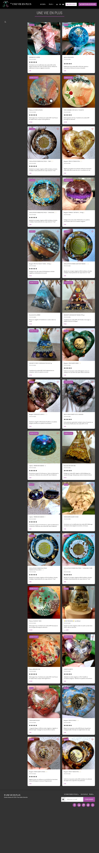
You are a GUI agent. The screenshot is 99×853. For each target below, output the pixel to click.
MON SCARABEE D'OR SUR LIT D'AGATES (78, 116)
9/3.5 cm (66, 135)
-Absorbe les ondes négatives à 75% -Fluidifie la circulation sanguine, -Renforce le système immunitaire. (77, 712)
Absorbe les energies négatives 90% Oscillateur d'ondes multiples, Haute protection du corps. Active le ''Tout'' (43, 610)
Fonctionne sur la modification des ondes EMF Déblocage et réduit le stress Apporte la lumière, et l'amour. (78, 554)
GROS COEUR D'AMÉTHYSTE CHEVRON (77, 438)
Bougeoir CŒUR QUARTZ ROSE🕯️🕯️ (42, 810)
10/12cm (66, 621)
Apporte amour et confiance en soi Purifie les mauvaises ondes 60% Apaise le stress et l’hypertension (41, 820)
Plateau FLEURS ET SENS (37, 654)
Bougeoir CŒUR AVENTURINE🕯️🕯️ (76, 386)
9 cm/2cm (32, 135)
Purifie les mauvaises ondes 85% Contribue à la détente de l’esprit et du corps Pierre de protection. (78, 819)
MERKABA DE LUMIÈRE (37, 62)
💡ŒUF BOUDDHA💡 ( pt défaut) (75, 654)
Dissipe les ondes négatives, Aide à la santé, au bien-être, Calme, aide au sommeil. (77, 659)
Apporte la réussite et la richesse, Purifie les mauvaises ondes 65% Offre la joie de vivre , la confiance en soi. (78, 178)
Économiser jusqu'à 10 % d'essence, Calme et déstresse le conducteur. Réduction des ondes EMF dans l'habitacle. (43, 500)
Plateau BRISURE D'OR (37, 703)
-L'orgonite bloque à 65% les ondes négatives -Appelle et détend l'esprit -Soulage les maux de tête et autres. (43, 766)
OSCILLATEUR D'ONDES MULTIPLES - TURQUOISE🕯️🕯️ (42, 225)
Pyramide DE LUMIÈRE (36, 335)
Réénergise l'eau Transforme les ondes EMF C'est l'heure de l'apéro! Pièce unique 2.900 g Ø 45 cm (42, 125)
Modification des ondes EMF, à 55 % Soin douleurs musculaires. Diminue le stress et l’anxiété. (77, 72)
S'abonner (89, 840)
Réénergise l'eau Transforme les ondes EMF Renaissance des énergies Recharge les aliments (42, 659)
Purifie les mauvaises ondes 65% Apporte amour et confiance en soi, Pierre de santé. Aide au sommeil (78, 395)
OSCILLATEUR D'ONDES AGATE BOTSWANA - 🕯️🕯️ (75, 281)
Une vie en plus (33, 64)
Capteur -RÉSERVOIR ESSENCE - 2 (41, 490)
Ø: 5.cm (32, 724)
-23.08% (72, 621)
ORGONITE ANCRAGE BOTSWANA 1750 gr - (78, 336)
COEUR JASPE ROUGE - (37, 756)
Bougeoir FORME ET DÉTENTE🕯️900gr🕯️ (78, 224)
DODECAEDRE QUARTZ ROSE (74, 544)
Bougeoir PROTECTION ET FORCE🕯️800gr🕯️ (43, 281)
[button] (60, 4)
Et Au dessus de (12, 388)
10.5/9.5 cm (33, 247)
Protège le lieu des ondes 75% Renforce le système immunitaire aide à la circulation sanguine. (78, 234)
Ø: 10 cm (32, 29)
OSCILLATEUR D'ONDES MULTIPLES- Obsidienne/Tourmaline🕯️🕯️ (42, 599)
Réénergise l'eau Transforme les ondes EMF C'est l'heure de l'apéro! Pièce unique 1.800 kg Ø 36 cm (43, 713)
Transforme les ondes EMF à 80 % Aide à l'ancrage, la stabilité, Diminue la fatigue (78, 342)
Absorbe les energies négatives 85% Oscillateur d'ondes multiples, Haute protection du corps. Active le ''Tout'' (43, 180)
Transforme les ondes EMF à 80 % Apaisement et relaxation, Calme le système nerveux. (42, 394)
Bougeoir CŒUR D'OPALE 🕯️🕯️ (74, 756)
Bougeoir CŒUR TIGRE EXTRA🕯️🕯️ (76, 810)
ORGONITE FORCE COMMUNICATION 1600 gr (42, 387)
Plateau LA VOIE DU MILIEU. (38, 116)
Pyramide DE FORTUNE (72, 490)
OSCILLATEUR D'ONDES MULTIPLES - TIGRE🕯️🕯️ (42, 169)
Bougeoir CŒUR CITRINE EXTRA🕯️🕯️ (77, 168)
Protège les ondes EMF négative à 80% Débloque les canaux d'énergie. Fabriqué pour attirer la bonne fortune (78, 500)
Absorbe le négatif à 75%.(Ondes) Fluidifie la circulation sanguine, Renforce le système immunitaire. (41, 446)
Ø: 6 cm (66, 29)
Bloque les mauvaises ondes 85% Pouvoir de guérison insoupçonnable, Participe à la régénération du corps (78, 767)
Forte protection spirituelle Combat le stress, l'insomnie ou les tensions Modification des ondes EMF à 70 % (78, 447)
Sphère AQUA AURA (71, 62)
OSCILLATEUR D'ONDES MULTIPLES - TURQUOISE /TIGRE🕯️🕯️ (77, 599)
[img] (44, 43)
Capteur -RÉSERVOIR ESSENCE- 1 (40, 544)
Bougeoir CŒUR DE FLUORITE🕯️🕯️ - (42, 438)
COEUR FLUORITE (70, 703)
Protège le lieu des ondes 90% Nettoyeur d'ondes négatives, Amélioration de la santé (43, 291)
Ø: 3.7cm (32, 511)
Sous (9, 378)
